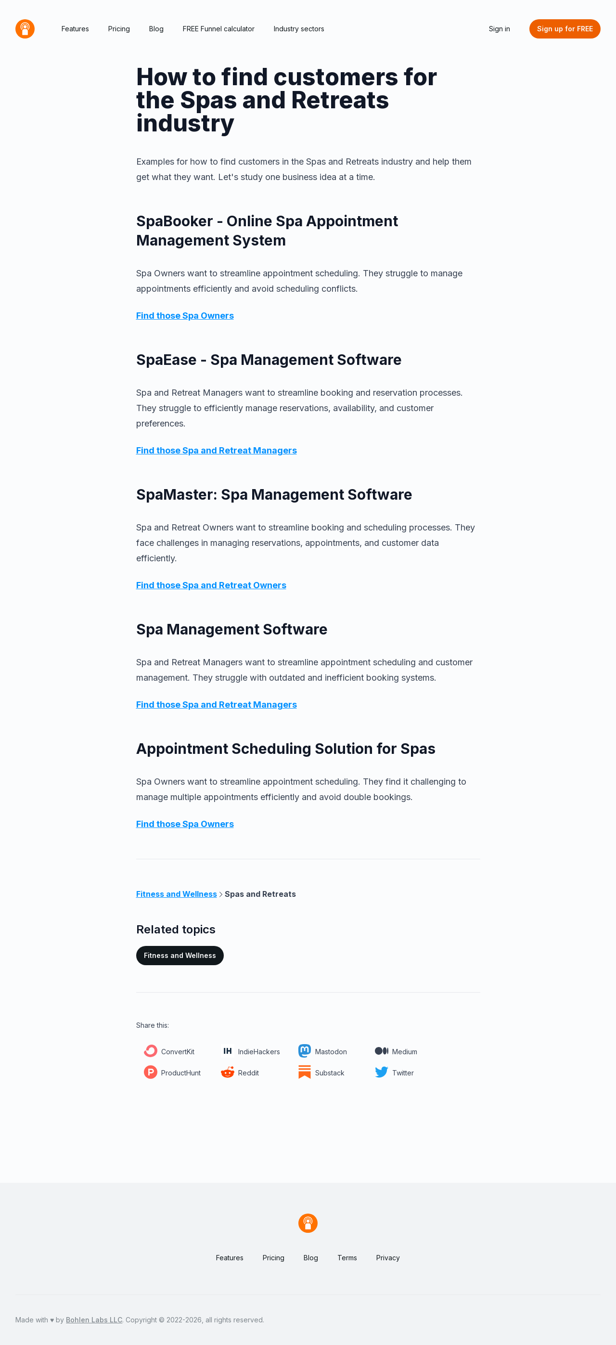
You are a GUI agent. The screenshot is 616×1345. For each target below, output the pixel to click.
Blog (156, 29)
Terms (347, 1258)
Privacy (388, 1258)
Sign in (499, 29)
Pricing (119, 29)
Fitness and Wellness (180, 955)
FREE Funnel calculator (219, 29)
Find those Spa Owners (185, 315)
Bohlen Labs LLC (94, 1320)
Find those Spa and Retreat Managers (216, 450)
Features (75, 29)
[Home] (25, 29)
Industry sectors (299, 29)
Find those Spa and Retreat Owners (211, 585)
